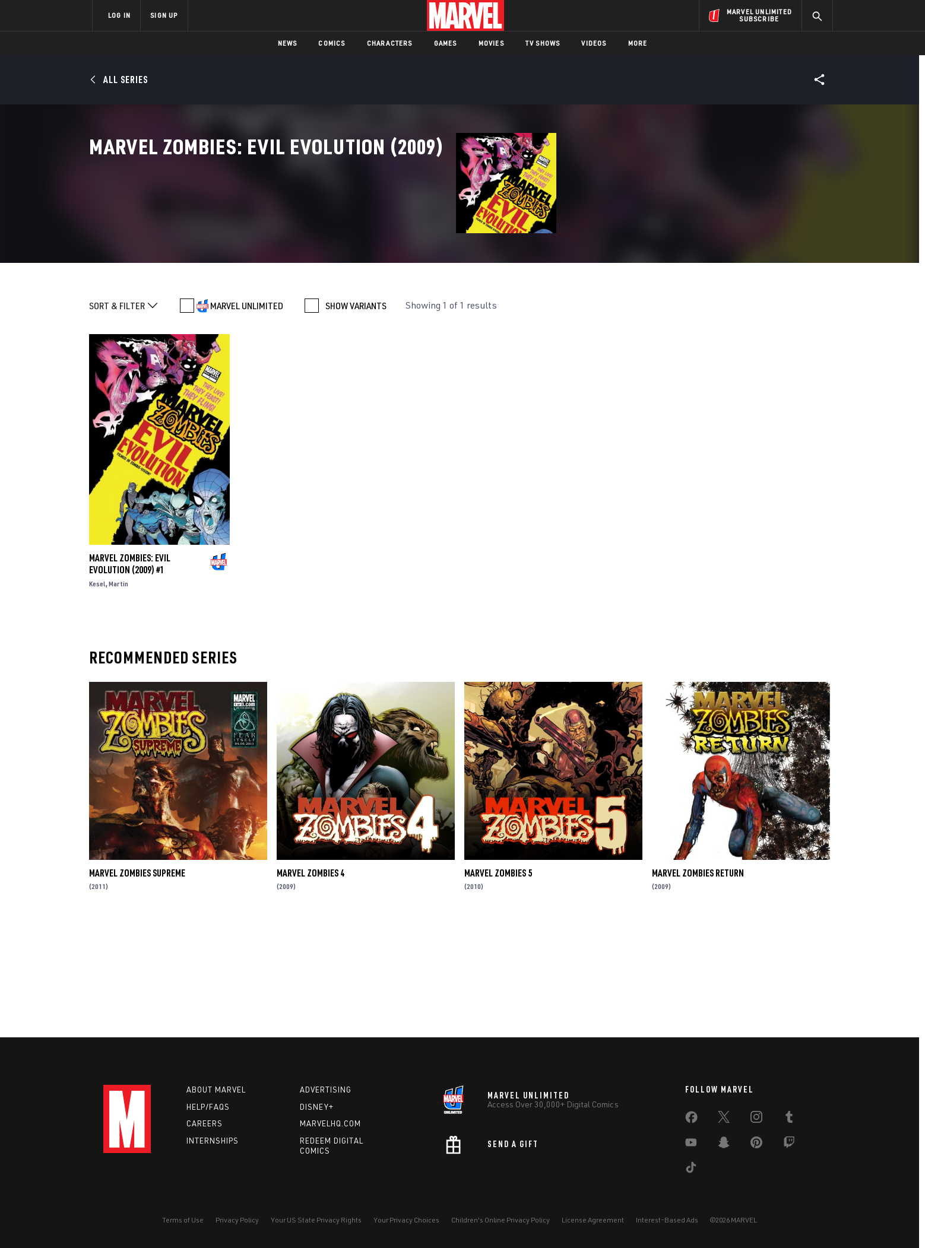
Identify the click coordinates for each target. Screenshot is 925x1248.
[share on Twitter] (724, 1119)
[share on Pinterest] (756, 1145)
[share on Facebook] (691, 1120)
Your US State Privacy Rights (316, 1219)
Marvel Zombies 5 (498, 980)
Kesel (97, 691)
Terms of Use (183, 1219)
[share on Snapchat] (724, 1145)
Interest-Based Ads (667, 1219)
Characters (390, 43)
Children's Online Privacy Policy (500, 1219)
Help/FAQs (208, 1107)
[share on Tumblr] (789, 1119)
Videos (593, 43)
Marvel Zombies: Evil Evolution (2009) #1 (129, 671)
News (287, 43)
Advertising (325, 1089)
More (638, 43)
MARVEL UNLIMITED (246, 413)
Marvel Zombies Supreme (137, 980)
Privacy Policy (237, 1219)
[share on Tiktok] (691, 1170)
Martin (118, 691)
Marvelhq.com (330, 1123)
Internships (212, 1140)
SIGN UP (164, 15)
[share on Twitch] (789, 1145)
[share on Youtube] (691, 1145)
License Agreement (593, 1219)
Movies (491, 43)
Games (445, 43)
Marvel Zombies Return (698, 980)
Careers (204, 1123)
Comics (331, 43)
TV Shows (542, 43)
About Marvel (216, 1089)
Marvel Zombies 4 (310, 980)
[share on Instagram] (756, 1119)
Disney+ (317, 1107)
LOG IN (119, 15)
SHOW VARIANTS (356, 413)
